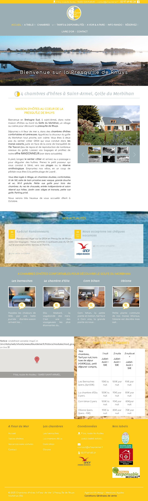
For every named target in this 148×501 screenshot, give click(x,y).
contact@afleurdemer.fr (107, 2)
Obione (47, 449)
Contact (12, 449)
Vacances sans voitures (20, 444)
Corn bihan (48, 444)
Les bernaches (51, 433)
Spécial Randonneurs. (32, 231)
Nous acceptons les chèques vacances (103, 233)
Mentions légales (115, 492)
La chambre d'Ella (52, 439)
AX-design (98, 492)
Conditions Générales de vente (101, 496)
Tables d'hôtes (16, 439)
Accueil (12, 433)
